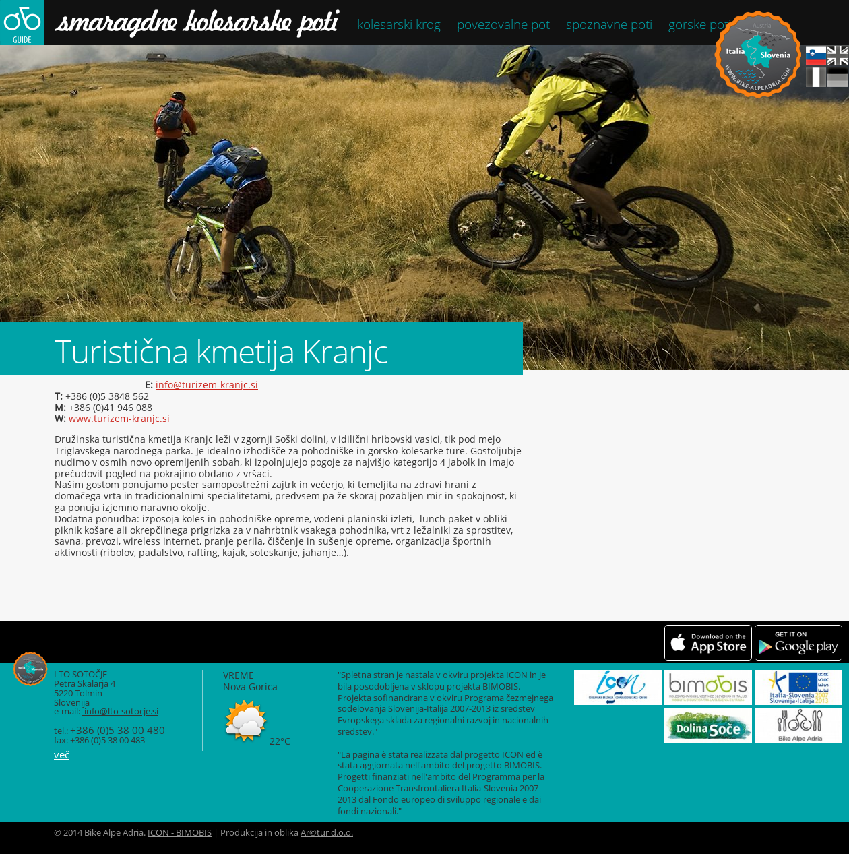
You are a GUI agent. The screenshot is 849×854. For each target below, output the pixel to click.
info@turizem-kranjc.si (207, 384)
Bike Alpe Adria (757, 54)
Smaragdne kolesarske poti (170, 22)
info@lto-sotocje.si (120, 711)
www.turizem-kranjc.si (119, 418)
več (61, 754)
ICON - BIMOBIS (180, 832)
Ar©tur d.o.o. (327, 832)
